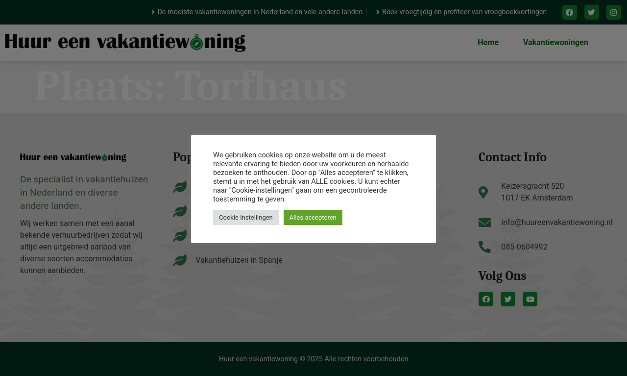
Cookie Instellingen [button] (246, 217)
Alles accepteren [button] (313, 217)
